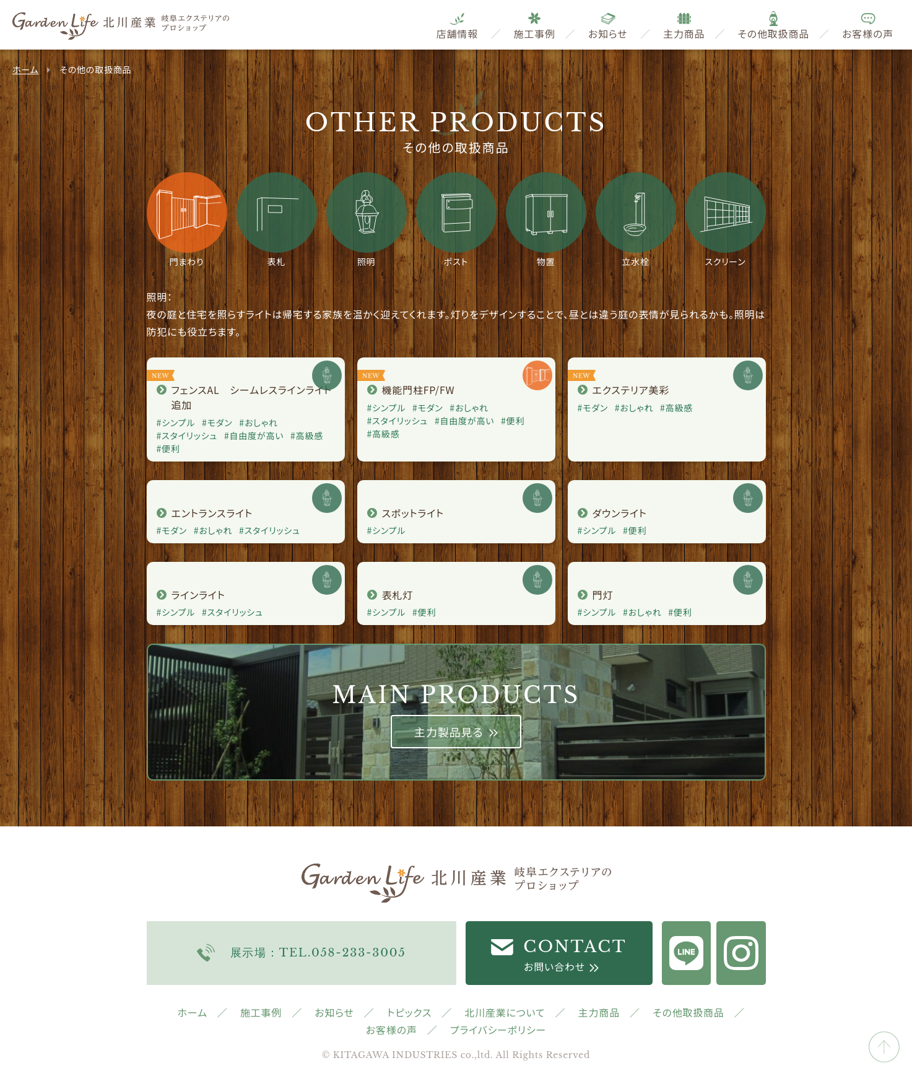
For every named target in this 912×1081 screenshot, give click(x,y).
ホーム (25, 69)
